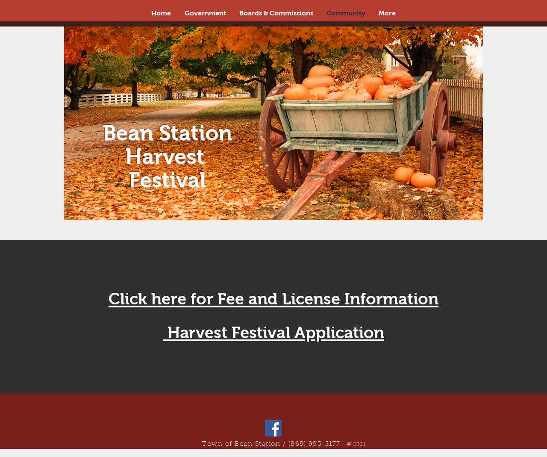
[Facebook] (273, 428)
